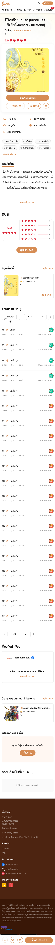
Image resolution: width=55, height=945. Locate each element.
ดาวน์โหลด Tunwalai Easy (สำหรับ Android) (20, 837)
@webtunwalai (12, 869)
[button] (28, 201)
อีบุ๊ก (27, 10)
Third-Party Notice (10, 833)
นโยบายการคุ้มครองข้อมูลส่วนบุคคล (10, 822)
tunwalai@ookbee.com (16, 873)
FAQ (4, 853)
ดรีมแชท (49, 9)
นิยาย (18, 10)
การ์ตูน (37, 10)
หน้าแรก (7, 10)
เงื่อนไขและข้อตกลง (9, 828)
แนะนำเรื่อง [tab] (8, 164)
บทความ (5, 849)
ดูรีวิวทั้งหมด (26, 250)
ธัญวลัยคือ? (7, 817)
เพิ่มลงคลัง (15, 106)
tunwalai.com (12, 864)
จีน (6, 34)
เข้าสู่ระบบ (47, 3)
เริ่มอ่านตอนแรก (27, 98)
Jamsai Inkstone (22, 30)
